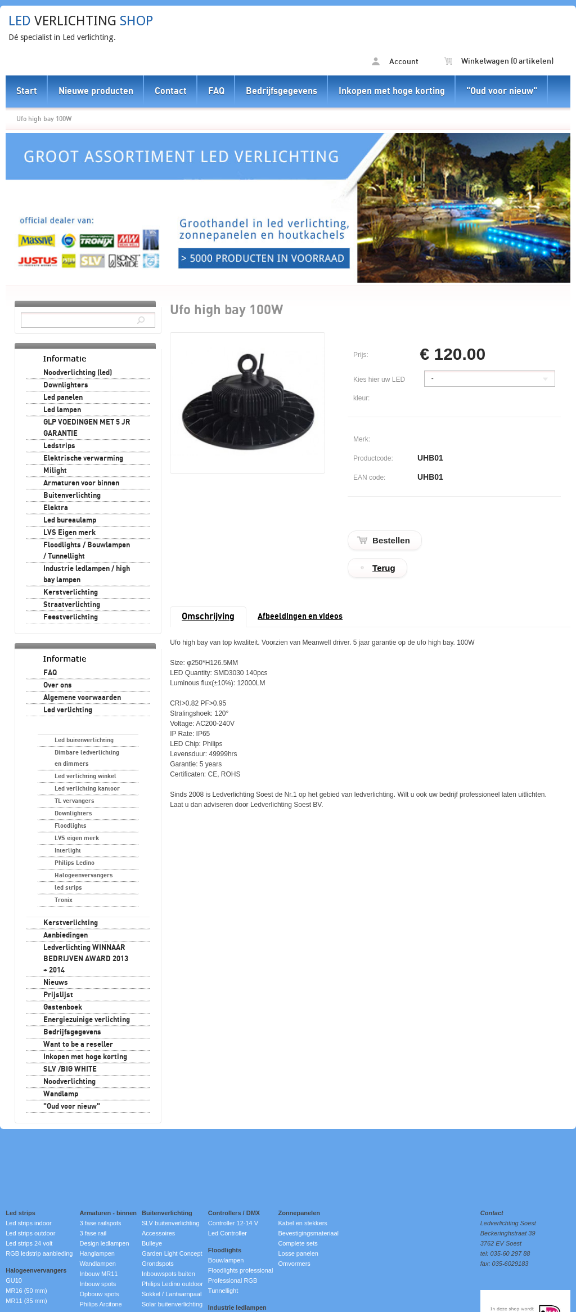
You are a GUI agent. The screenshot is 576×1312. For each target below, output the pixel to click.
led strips (68, 888)
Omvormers (294, 1263)
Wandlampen (98, 1263)
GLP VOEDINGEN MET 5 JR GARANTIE (86, 428)
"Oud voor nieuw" (501, 91)
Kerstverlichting (70, 592)
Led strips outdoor (30, 1233)
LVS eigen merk (77, 838)
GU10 (14, 1280)
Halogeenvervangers (84, 875)
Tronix (64, 900)
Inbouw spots (98, 1283)
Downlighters (65, 385)
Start (26, 91)
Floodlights (71, 826)
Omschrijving (208, 617)
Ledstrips (59, 446)
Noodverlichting (69, 1082)
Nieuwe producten (95, 91)
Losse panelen (298, 1253)
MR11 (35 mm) (26, 1300)
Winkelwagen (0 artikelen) (499, 61)
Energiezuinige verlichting (86, 1020)
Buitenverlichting (72, 495)
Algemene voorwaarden (82, 698)
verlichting (80, 21)
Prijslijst (58, 995)
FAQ (216, 91)
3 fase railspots (101, 1223)
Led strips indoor (28, 1223)
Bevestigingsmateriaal (308, 1233)
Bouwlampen (226, 1260)
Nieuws (55, 983)
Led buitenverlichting (84, 740)
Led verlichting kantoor (87, 789)
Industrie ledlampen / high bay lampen (86, 574)
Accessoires (158, 1233)
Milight (55, 471)
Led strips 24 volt (29, 1243)
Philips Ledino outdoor (172, 1283)
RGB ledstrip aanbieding (39, 1253)
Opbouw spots (99, 1294)
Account (395, 61)
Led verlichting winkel (85, 776)
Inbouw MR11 (99, 1273)
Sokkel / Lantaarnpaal (171, 1294)
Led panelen (63, 397)
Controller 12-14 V (233, 1223)
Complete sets (297, 1243)
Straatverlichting (71, 605)
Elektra (55, 508)
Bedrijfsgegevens (281, 91)
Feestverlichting (70, 617)
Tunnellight (223, 1290)
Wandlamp (60, 1094)
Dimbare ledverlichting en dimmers (87, 758)
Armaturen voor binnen (81, 483)
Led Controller (227, 1233)
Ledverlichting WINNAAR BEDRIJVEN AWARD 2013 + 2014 (85, 959)
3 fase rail (93, 1233)
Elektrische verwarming (83, 458)
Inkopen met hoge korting (392, 91)
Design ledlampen (104, 1243)
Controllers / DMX (234, 1213)
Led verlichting (67, 710)
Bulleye (152, 1243)
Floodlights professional (240, 1270)
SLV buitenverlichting (171, 1223)
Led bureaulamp (69, 520)
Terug (383, 568)
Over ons (57, 685)
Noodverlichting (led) (77, 373)
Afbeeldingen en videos (300, 616)
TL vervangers (74, 801)
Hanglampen (97, 1253)
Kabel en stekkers (302, 1223)
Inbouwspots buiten (168, 1273)
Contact (171, 91)
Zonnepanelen (299, 1213)
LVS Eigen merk (69, 533)
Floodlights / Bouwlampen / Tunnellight (86, 550)
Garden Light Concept (172, 1253)
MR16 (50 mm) (26, 1290)
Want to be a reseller (78, 1044)
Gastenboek (62, 1007)
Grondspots (158, 1263)
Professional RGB (232, 1280)
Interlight (68, 850)
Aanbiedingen (65, 935)
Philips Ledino (74, 863)
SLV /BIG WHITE (70, 1069)
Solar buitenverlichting (172, 1304)
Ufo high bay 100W (43, 118)
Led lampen (62, 410)
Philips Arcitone (101, 1304)
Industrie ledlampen (237, 1307)
